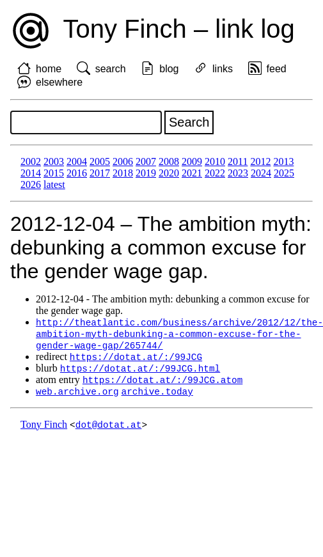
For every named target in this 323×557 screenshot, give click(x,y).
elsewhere (59, 82)
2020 (169, 173)
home (48, 68)
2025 (284, 173)
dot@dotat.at (108, 429)
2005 (100, 161)
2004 (77, 161)
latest (54, 184)
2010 (215, 161)
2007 (146, 161)
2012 (260, 161)
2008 (169, 161)
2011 (238, 161)
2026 (30, 184)
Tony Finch (43, 429)
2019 (146, 173)
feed (277, 68)
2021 (192, 173)
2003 (53, 161)
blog (168, 68)
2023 (238, 173)
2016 (77, 173)
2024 (261, 173)
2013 (283, 161)
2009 (192, 161)
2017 (100, 173)
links (222, 68)
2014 (30, 173)
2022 (215, 173)
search (110, 68)
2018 (123, 173)
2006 (123, 161)
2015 (53, 173)
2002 (30, 161)
